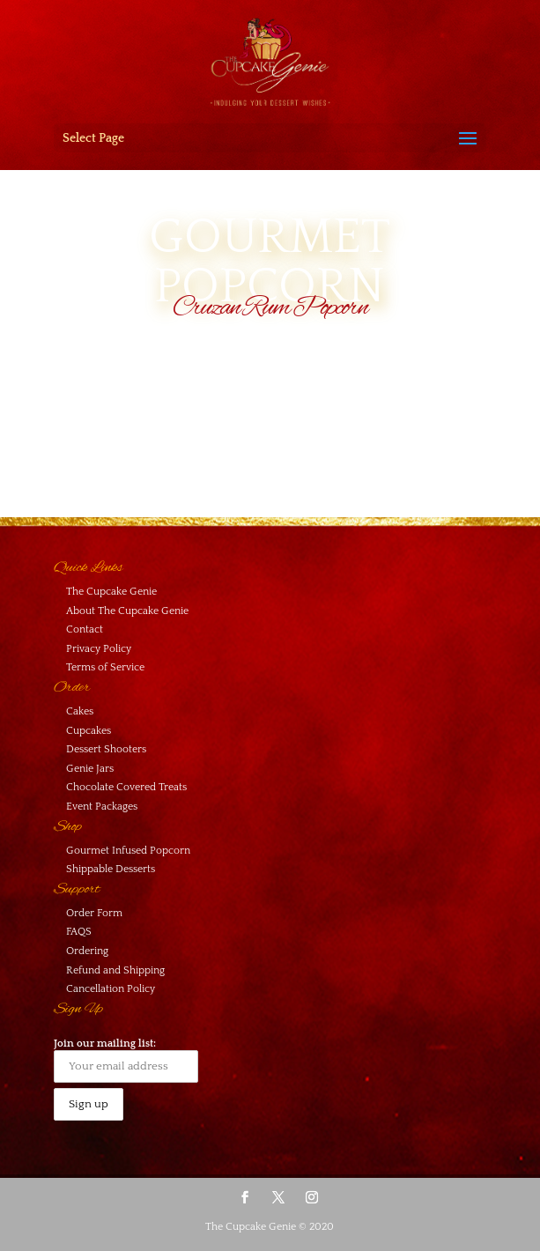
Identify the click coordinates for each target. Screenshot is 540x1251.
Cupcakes (88, 731)
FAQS (79, 931)
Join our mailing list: (126, 1061)
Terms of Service (105, 667)
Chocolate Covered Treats (126, 787)
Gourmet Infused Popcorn (128, 850)
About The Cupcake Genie (127, 611)
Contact (84, 629)
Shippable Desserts (110, 869)
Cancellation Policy (110, 989)
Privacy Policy (98, 649)
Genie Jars (90, 768)
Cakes (79, 711)
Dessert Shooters (106, 749)
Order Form (94, 913)
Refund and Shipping (115, 970)
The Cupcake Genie (111, 591)
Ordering (87, 951)
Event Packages (101, 806)
